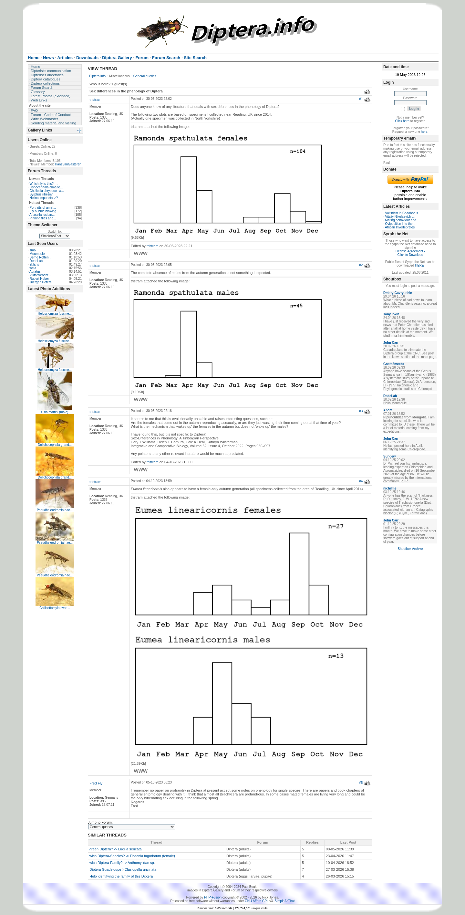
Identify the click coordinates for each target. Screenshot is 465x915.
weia (33, 268)
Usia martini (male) (54, 412)
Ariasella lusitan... (42, 214)
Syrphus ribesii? (41, 194)
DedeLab (36, 261)
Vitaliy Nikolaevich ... (400, 216)
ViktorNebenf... (40, 275)
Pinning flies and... (43, 218)
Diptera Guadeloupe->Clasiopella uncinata (122, 869)
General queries (144, 76)
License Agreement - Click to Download (410, 253)
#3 (361, 411)
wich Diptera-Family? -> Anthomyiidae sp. (122, 863)
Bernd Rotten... (40, 257)
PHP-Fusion (213, 897)
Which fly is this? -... (44, 183)
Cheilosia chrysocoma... (47, 191)
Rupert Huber (39, 278)
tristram (95, 99)
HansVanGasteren (68, 164)
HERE (419, 265)
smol (33, 250)
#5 (361, 782)
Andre (388, 410)
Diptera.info (97, 76)
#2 (361, 265)
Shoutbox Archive (410, 549)
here (424, 131)
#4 (361, 481)
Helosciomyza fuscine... (55, 313)
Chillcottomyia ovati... (54, 608)
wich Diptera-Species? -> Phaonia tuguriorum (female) (132, 856)
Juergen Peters (41, 282)
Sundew (389, 456)
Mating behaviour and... (402, 220)
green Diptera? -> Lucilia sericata (115, 849)
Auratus (34, 271)
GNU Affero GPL (256, 901)
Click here (402, 121)
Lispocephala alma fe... (46, 187)
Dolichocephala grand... (55, 445)
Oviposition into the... (400, 224)
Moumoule (37, 254)
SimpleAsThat (284, 901)
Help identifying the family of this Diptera (121, 876)
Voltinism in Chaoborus (401, 213)
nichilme (390, 488)
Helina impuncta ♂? (44, 198)
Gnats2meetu (393, 364)
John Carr (390, 342)
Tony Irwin (391, 314)
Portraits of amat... (43, 207)
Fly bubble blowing (43, 211)
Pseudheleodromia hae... (55, 510)
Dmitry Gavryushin (397, 293)
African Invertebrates (400, 227)
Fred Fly (95, 783)
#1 (361, 99)
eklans (34, 264)
